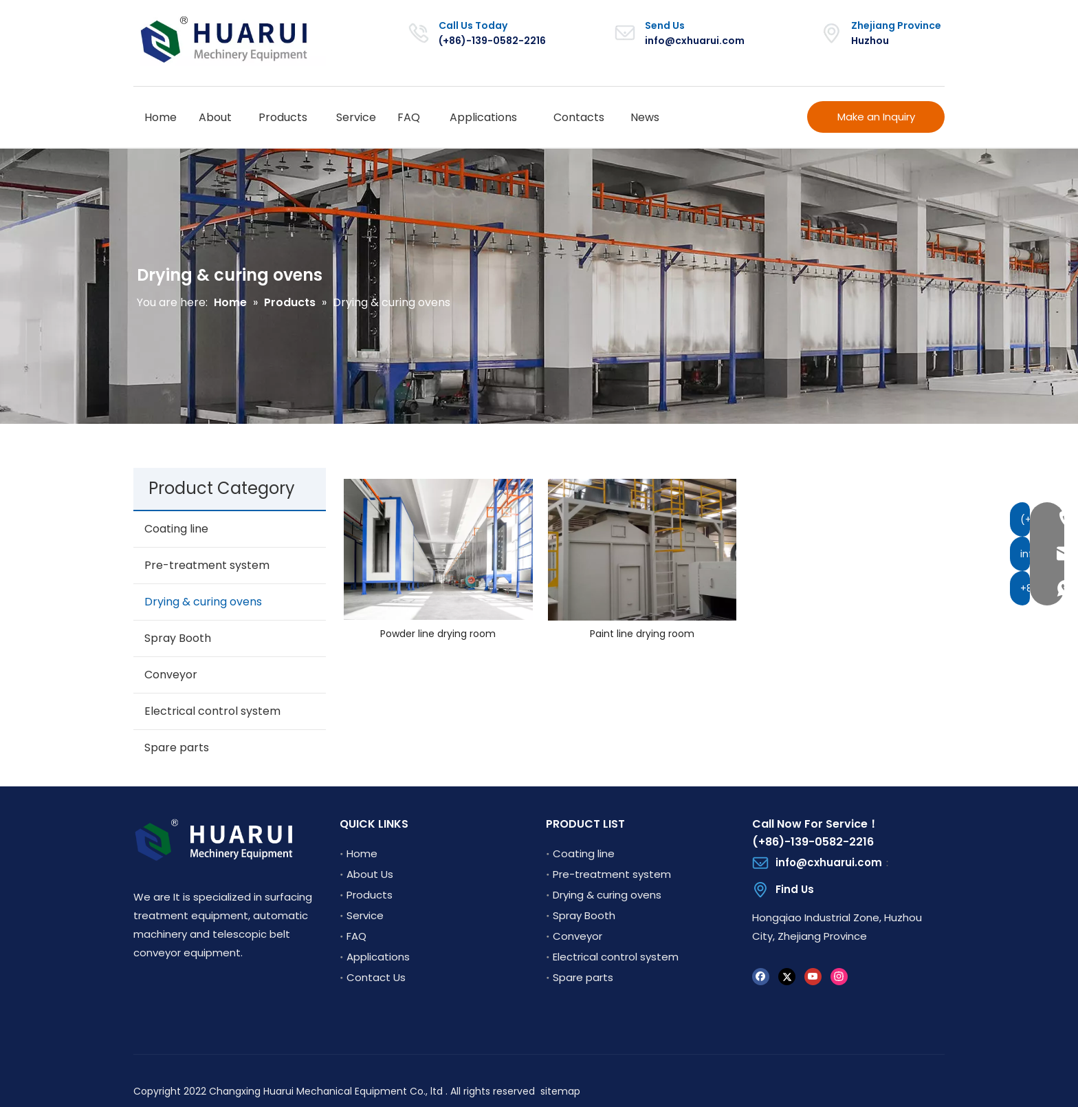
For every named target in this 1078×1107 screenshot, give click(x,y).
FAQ (356, 936)
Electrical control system (212, 711)
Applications (378, 956)
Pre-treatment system (207, 565)
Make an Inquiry (876, 116)
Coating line (176, 529)
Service (365, 915)
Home (361, 853)
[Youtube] (813, 976)
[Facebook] (760, 976)
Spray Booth (177, 638)
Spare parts (176, 747)
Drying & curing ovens (203, 602)
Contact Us (376, 977)
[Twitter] (786, 976)
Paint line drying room (642, 634)
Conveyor (170, 675)
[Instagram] (839, 976)
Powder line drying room (438, 634)
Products (369, 895)
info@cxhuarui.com (695, 40)
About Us (369, 874)
